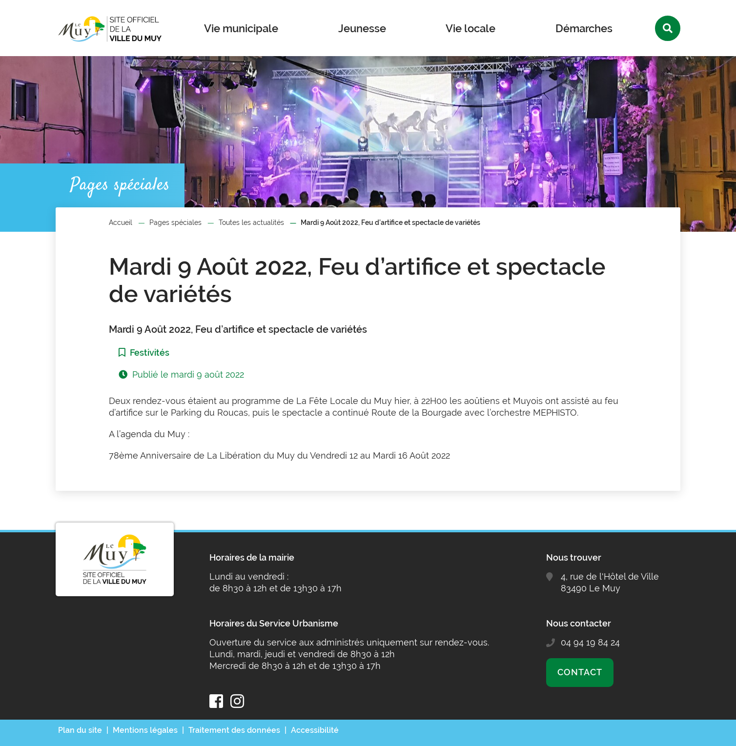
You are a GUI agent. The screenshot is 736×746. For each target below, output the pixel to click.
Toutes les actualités (251, 222)
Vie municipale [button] (241, 28)
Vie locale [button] (470, 28)
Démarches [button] (584, 28)
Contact (579, 672)
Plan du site (80, 730)
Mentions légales (145, 730)
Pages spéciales (175, 222)
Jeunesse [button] (362, 28)
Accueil (120, 222)
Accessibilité (315, 730)
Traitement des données (234, 730)
